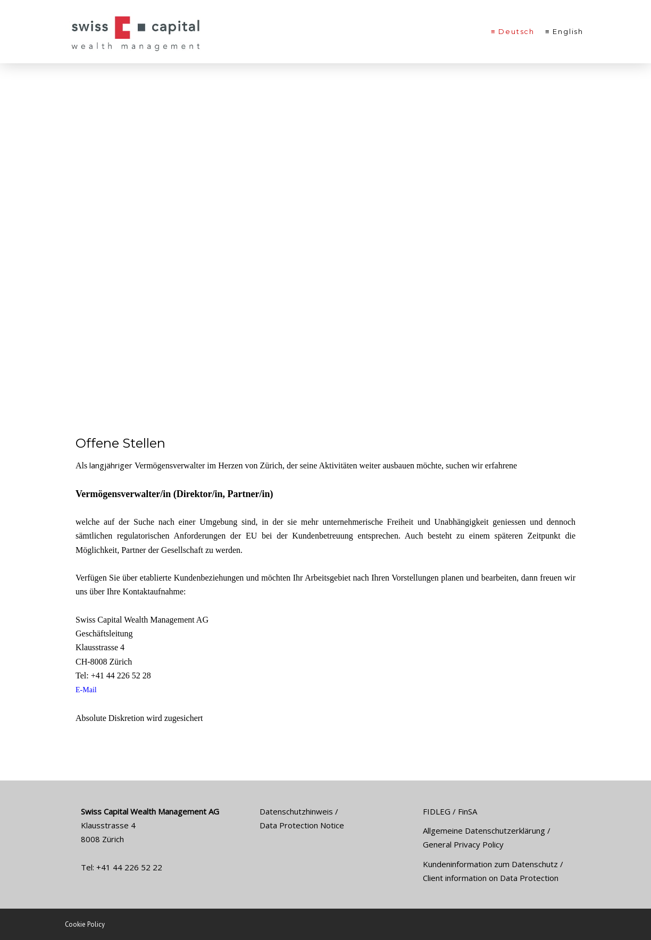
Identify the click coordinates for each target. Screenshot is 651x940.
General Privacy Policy (463, 844)
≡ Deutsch (513, 31)
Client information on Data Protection (490, 877)
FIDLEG (436, 811)
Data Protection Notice (302, 825)
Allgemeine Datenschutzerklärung (484, 830)
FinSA (467, 811)
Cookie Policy (85, 924)
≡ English (564, 31)
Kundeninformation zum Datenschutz (490, 864)
